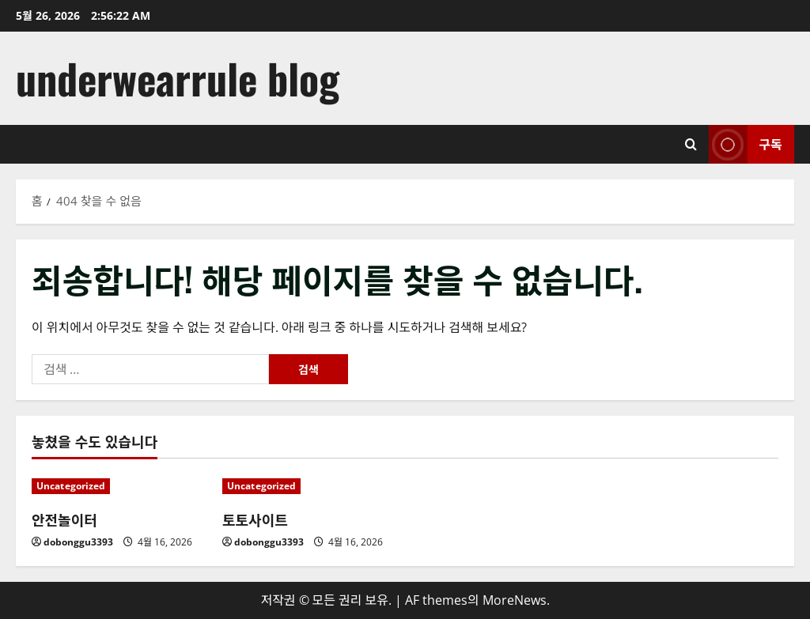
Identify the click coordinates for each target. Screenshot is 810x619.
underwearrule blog (177, 77)
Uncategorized (70, 486)
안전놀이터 (64, 519)
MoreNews (515, 600)
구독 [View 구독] (745, 144)
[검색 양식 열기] (691, 144)
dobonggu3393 (78, 542)
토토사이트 (255, 519)
